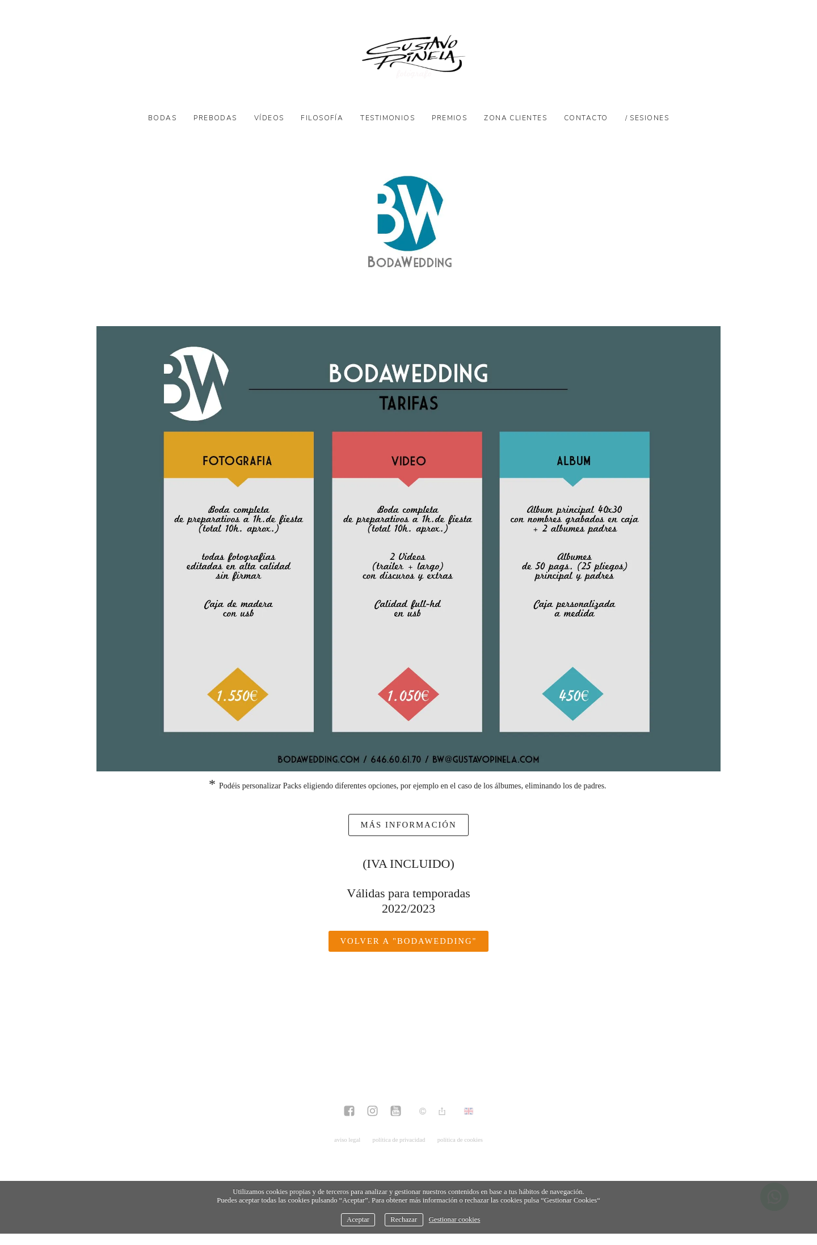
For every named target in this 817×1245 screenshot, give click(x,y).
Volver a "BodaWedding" (408, 941)
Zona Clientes (515, 118)
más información (408, 824)
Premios (449, 118)
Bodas (162, 118)
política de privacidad (399, 1139)
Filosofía (322, 118)
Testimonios (387, 118)
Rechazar (403, 1219)
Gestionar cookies (455, 1219)
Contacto (586, 118)
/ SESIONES (647, 118)
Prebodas (215, 118)
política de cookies (460, 1139)
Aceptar (358, 1219)
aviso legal (347, 1139)
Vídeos (269, 118)
